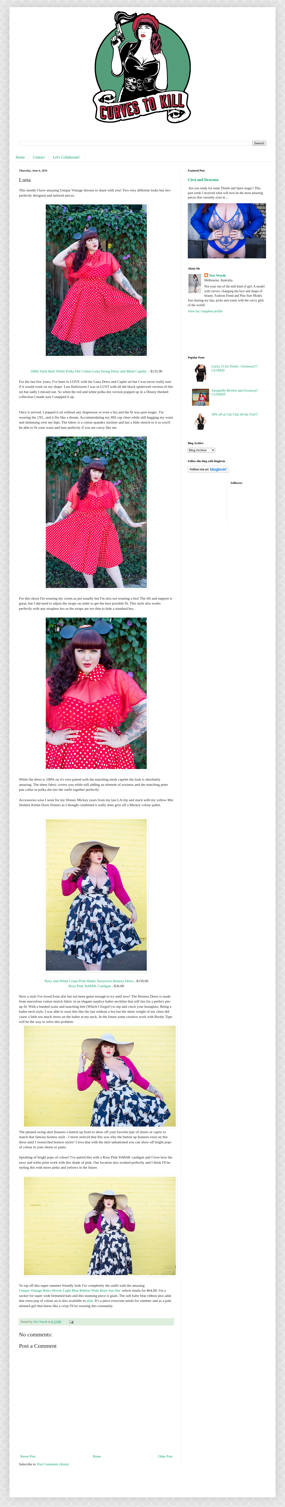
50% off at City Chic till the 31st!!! (234, 414)
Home (20, 157)
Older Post (165, 1456)
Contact (39, 157)
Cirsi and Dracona (203, 179)
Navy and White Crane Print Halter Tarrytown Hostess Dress (88, 981)
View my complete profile (205, 311)
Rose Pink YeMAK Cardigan (90, 986)
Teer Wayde (217, 275)
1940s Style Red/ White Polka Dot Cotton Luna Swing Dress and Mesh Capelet (88, 371)
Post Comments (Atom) (53, 1464)
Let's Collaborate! (66, 157)
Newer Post (28, 1456)
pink (90, 1301)
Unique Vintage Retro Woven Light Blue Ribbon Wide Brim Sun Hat (69, 1290)
